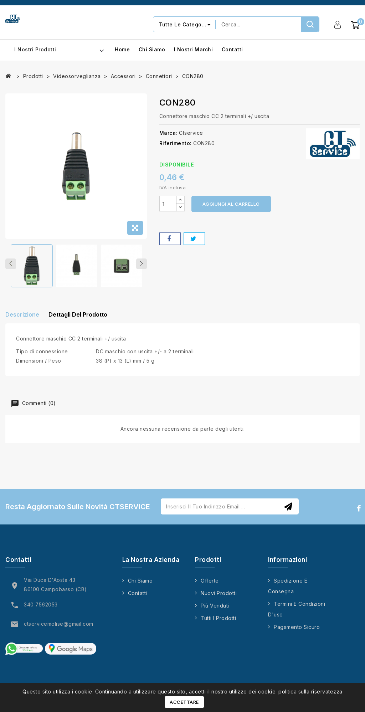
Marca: (168, 133)
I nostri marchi (193, 50)
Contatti (232, 50)
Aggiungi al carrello (231, 204)
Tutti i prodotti (218, 622)
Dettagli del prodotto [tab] (83, 317)
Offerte (210, 585)
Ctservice (191, 133)
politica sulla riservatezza (310, 691)
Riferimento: (175, 143)
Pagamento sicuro (297, 631)
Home (122, 50)
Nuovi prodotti (219, 597)
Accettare (184, 702)
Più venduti (215, 610)
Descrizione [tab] (22, 317)
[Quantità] (167, 203)
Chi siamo (152, 50)
